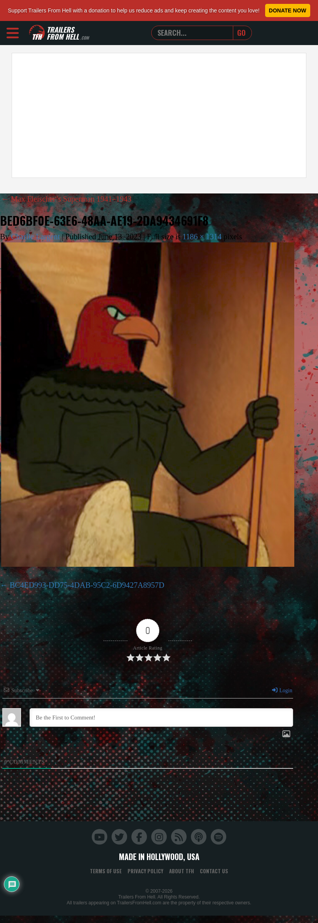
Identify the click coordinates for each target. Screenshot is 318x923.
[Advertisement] (103, 115)
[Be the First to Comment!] (161, 717)
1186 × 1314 (202, 236)
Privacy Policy (145, 871)
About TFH (181, 871)
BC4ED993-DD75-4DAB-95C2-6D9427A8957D (87, 585)
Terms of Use (106, 871)
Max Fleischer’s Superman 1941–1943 (66, 199)
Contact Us (214, 871)
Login (281, 690)
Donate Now (287, 10)
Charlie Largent (35, 236)
